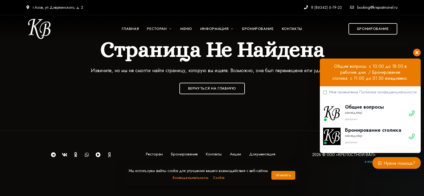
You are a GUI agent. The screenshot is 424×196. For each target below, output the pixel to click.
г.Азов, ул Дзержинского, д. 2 (54, 7)
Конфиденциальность (191, 177)
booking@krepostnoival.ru (374, 7)
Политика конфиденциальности (388, 92)
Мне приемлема (370, 92)
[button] (373, 29)
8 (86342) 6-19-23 (323, 7)
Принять (283, 175)
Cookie (219, 177)
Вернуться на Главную (212, 88)
